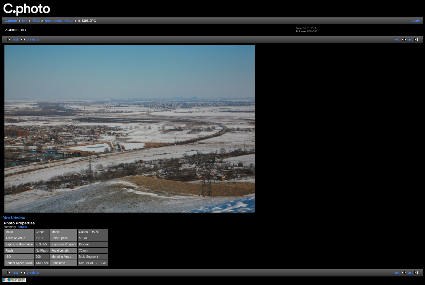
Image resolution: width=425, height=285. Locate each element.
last (410, 39)
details (22, 227)
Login (416, 20)
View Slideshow (14, 217)
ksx (24, 20)
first (15, 39)
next (396, 39)
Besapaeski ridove (59, 20)
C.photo (11, 20)
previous (33, 39)
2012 (36, 20)
